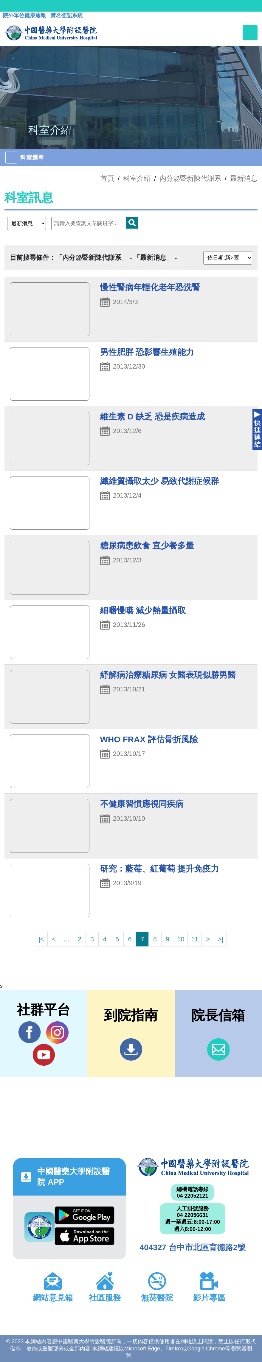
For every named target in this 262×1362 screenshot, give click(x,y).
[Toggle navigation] (250, 32)
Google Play (84, 1215)
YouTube (43, 1055)
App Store (84, 1236)
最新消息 (244, 178)
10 (181, 939)
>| (220, 939)
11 (194, 939)
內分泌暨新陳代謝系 (190, 178)
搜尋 (132, 223)
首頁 (107, 178)
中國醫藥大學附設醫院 (193, 1167)
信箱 (218, 1049)
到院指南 (131, 1049)
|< (41, 939)
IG (57, 1032)
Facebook (29, 1032)
